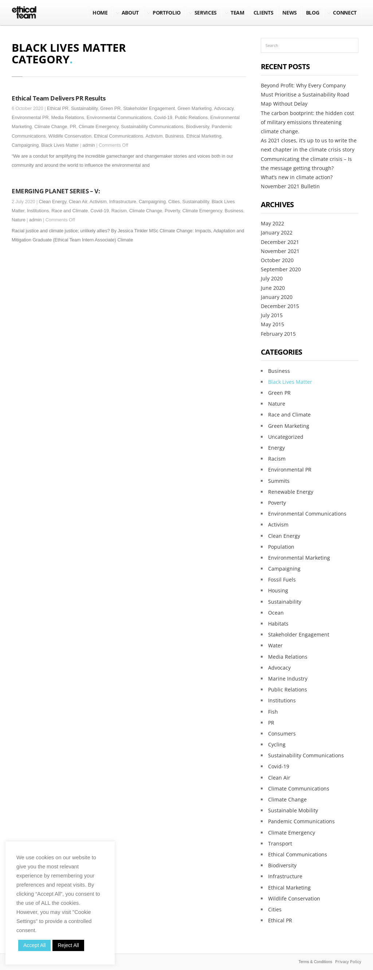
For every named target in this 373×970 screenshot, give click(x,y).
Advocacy (223, 108)
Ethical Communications (118, 136)
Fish (273, 711)
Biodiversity (197, 126)
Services (206, 12)
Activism (154, 136)
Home (100, 12)
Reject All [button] (68, 945)
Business (174, 136)
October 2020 (277, 260)
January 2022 (276, 232)
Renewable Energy (290, 491)
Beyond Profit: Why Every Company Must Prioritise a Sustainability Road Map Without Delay (305, 94)
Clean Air (78, 201)
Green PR (110, 108)
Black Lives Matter (60, 145)
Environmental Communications (119, 117)
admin (88, 145)
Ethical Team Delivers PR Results (58, 98)
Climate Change (50, 126)
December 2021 (280, 241)
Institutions (38, 210)
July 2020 (272, 278)
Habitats (278, 623)
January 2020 (276, 296)
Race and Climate (69, 210)
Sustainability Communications (152, 126)
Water (275, 645)
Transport (280, 843)
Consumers (282, 733)
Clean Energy (52, 201)
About (130, 12)
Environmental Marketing (299, 557)
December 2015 (280, 306)
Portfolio (167, 12)
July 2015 (272, 315)
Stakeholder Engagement (149, 108)
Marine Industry (287, 678)
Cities (174, 201)
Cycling (277, 744)
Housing (278, 590)
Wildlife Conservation (69, 136)
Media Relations (67, 117)
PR (73, 126)
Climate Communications (298, 788)
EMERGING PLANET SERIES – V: (56, 190)
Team (237, 12)
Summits (279, 480)
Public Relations (191, 117)
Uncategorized (285, 436)
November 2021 (280, 251)
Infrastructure (122, 201)
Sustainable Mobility (293, 810)
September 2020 (281, 269)
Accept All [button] (34, 945)
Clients (264, 12)
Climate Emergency (98, 126)
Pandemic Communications (301, 821)
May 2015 (272, 324)
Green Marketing (194, 108)
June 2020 (273, 287)
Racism (119, 210)
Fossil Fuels (282, 579)
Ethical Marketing (204, 136)
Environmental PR (30, 117)
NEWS (289, 12)
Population (281, 546)
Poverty (172, 210)
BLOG (312, 12)
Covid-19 (163, 117)
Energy (276, 447)
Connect (345, 12)
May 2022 (272, 223)
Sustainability (84, 108)
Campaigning (25, 145)
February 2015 (278, 333)
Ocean (276, 612)
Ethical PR (57, 108)
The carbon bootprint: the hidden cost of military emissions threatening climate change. (307, 122)
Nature (18, 219)
